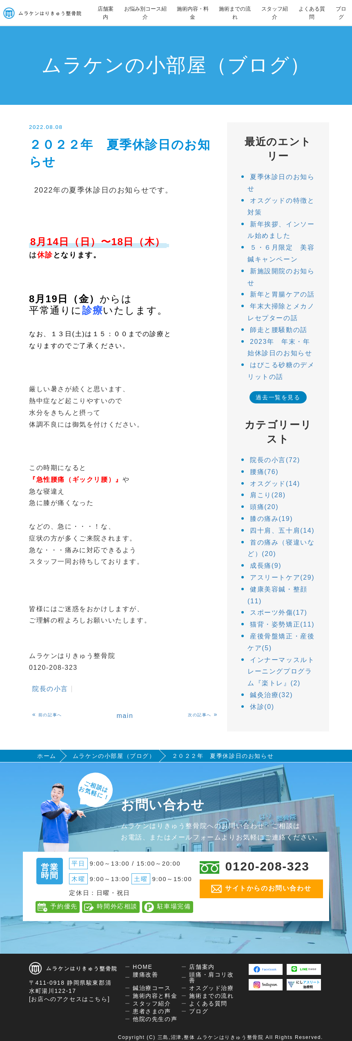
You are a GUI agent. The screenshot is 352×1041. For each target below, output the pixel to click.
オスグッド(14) (275, 483)
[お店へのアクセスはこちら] (69, 999)
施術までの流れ (235, 13)
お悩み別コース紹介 (145, 13)
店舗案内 (106, 13)
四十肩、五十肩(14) (282, 530)
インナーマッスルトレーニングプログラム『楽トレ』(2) (280, 671)
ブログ (341, 13)
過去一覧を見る (278, 397)
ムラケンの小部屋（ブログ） (114, 756)
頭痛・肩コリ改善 (211, 977)
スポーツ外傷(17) (278, 612)
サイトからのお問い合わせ (261, 889)
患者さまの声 (152, 1011)
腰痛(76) (264, 471)
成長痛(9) (265, 565)
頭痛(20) (264, 506)
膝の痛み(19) (271, 518)
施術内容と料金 (155, 995)
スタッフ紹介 (274, 13)
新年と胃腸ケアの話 (282, 294)
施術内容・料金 (193, 13)
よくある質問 (312, 13)
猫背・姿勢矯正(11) (282, 624)
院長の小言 (50, 688)
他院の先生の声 (155, 1019)
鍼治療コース (152, 988)
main (124, 715)
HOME (142, 966)
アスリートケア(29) (282, 577)
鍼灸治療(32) (271, 694)
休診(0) (262, 706)
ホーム (46, 756)
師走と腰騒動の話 (278, 329)
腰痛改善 (145, 974)
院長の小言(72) (275, 459)
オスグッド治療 (211, 988)
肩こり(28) (268, 495)
